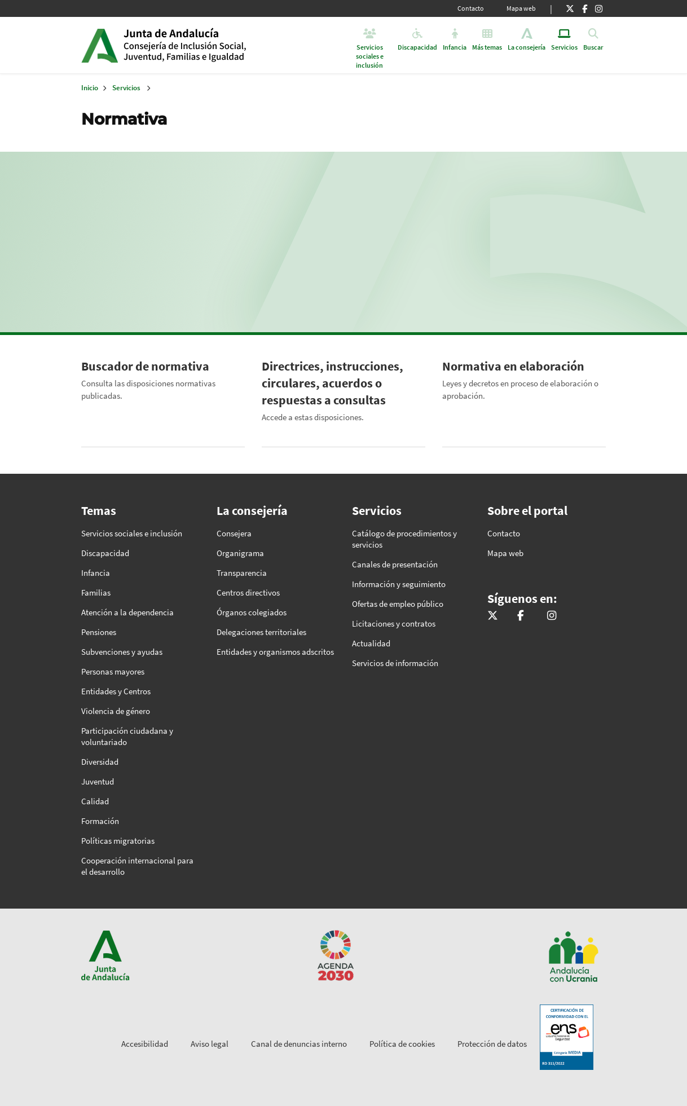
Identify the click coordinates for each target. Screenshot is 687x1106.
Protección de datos (492, 1043)
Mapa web (521, 8)
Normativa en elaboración (513, 366)
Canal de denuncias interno (299, 1043)
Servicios (126, 87)
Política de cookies (402, 1043)
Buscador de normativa (145, 366)
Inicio (210, 45)
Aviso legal (209, 1043)
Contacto (470, 8)
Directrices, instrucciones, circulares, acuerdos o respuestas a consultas (332, 383)
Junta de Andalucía (99, 45)
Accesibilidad (144, 1043)
